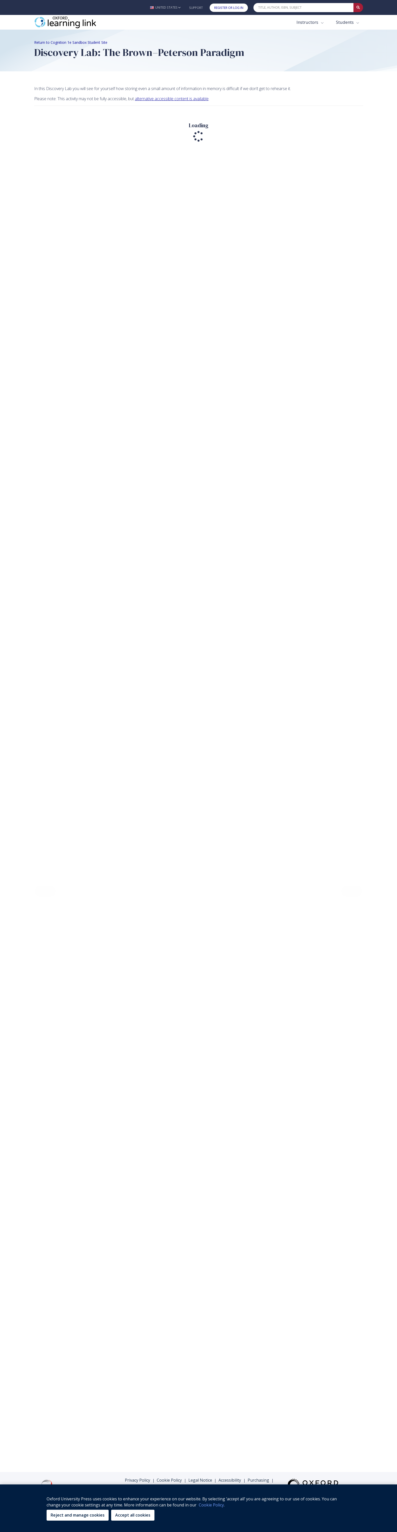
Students (345, 22)
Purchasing (258, 1480)
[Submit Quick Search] (358, 7)
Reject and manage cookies (78, 1515)
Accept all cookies (132, 1515)
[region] (198, 1508)
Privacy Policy (137, 1480)
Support (196, 8)
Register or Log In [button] (228, 8)
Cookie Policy (169, 1480)
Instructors (307, 22)
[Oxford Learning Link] (72, 22)
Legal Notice (200, 1480)
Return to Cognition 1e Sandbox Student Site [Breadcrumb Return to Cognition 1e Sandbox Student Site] (70, 42)
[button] (165, 7)
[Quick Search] (303, 7)
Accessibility (230, 1480)
